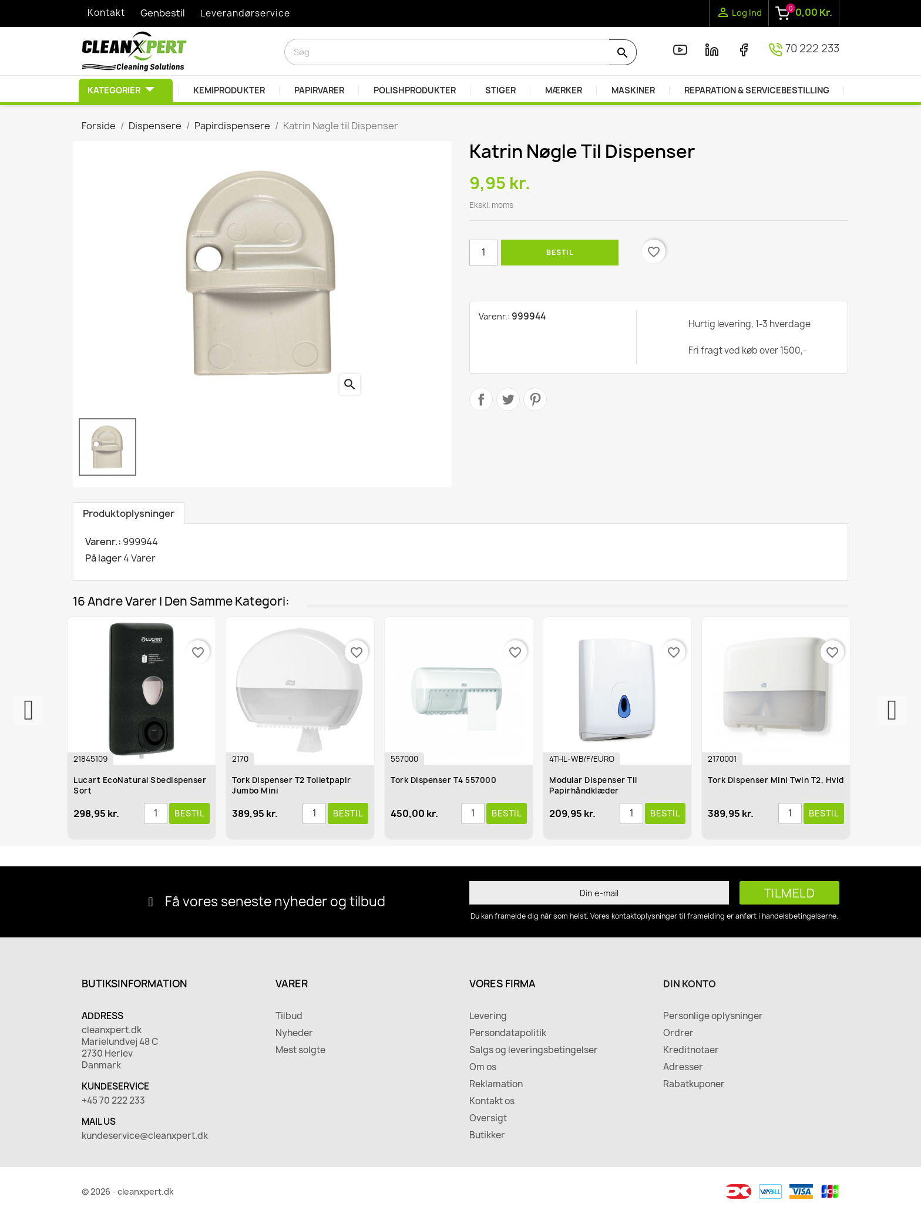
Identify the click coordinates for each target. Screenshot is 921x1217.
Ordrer (678, 1033)
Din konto (689, 983)
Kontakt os (492, 1101)
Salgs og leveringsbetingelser (533, 1050)
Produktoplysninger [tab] (128, 513)
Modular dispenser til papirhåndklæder (593, 785)
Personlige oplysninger (713, 1016)
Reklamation (496, 1084)
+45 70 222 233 (113, 1101)
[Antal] (483, 252)
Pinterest (535, 399)
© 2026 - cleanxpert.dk (128, 1191)
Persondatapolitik (507, 1033)
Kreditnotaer (691, 1050)
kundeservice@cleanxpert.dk (145, 1136)
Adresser (683, 1067)
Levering (488, 1016)
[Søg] (460, 52)
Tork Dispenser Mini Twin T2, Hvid (776, 780)
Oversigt (488, 1118)
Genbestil (162, 12)
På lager (103, 558)
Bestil (559, 252)
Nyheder (294, 1033)
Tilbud (288, 1016)
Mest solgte (300, 1050)
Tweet (508, 399)
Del (481, 399)
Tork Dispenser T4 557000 (443, 780)
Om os (482, 1067)
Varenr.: (494, 316)
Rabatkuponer (694, 1084)
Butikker (487, 1135)
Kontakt (106, 12)
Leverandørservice (245, 13)
